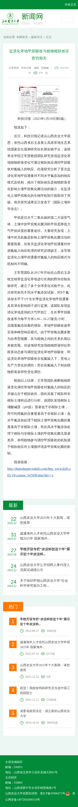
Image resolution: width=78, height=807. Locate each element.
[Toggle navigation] (67, 18)
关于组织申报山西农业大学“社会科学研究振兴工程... (44, 583)
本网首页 (22, 37)
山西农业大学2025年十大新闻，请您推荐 (45, 520)
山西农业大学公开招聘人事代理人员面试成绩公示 (45, 567)
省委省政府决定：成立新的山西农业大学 (45, 713)
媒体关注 (37, 37)
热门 (13, 606)
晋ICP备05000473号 (54, 793)
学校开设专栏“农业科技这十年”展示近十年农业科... (45, 551)
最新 (13, 505)
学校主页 (70, 4)
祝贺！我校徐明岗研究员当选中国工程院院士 (45, 690)
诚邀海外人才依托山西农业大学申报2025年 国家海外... (45, 536)
